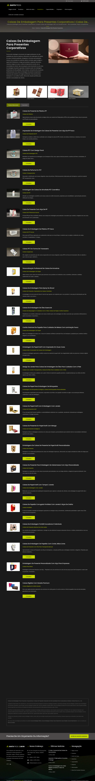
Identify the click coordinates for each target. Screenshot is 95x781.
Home (33, 28)
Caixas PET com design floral (33, 150)
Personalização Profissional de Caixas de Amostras (41, 268)
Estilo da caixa (30, 9)
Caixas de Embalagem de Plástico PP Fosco (39, 229)
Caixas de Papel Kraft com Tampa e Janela (39, 484)
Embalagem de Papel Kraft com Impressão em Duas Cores (44, 347)
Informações (69, 9)
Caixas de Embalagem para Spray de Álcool (39, 288)
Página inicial (12, 9)
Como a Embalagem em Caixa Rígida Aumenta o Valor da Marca (57, 766)
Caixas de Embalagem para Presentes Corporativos (52, 28)
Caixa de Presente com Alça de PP (35, 209)
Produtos (21, 9)
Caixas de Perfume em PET (32, 170)
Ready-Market (85, 779)
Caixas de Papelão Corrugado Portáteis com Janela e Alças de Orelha (49, 503)
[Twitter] (8, 762)
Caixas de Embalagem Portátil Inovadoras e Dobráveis (43, 523)
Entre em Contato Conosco (16, 15)
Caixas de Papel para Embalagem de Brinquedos (41, 386)
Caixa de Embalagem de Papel (47, 719)
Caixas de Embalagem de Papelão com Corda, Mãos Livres (45, 543)
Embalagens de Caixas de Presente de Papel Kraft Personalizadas (47, 445)
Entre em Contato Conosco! (79, 735)
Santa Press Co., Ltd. (19, 779)
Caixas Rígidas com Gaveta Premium (36, 582)
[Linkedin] (10, 762)
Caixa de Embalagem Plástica (36, 719)
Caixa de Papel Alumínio (72, 719)
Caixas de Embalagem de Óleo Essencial (38, 307)
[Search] (73, 1)
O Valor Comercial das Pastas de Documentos (58, 750)
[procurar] (66, 1)
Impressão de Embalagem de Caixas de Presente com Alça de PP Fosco (49, 131)
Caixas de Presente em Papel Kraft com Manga (40, 425)
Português (86, 1)
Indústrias (40, 9)
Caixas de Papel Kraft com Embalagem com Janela (42, 405)
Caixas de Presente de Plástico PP (35, 111)
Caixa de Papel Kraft (57, 719)
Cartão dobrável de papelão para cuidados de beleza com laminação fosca (51, 327)
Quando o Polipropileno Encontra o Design (58, 757)
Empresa (60, 9)
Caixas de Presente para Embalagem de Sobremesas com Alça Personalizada (52, 464)
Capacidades (50, 9)
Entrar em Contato (11, 721)
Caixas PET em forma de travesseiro (36, 248)
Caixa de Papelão (64, 719)
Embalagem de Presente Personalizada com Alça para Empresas (47, 562)
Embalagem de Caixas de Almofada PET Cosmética (42, 190)
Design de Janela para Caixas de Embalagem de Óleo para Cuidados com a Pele (53, 366)
